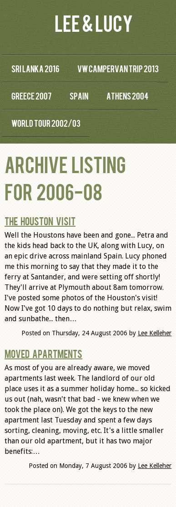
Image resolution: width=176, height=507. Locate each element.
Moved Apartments (43, 353)
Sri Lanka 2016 (35, 68)
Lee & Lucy (94, 22)
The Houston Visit (40, 221)
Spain (79, 95)
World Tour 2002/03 (45, 123)
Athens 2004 (127, 95)
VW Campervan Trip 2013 (118, 68)
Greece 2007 (31, 95)
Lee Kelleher (154, 333)
